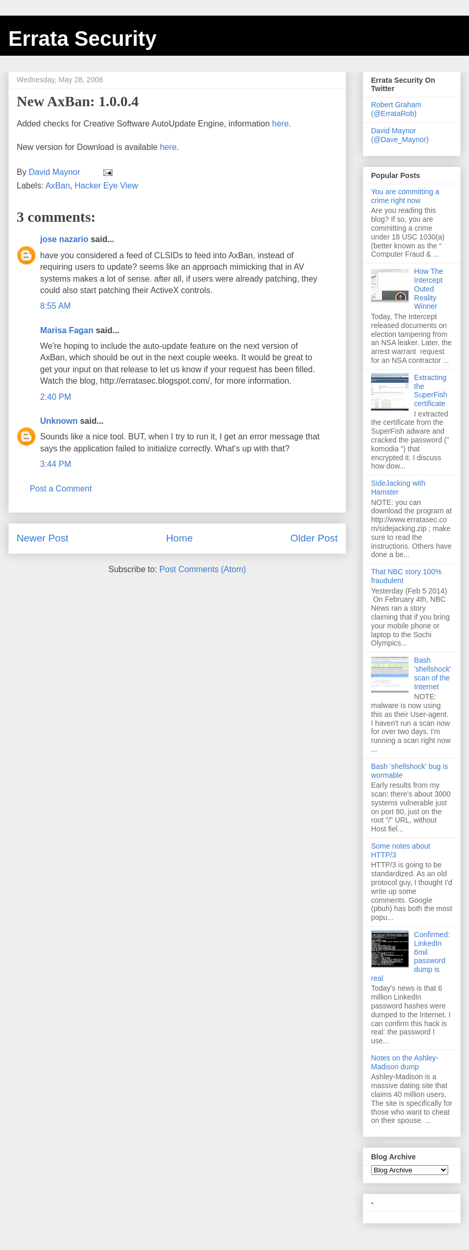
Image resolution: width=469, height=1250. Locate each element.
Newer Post (42, 538)
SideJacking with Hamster (398, 487)
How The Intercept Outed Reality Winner (428, 288)
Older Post (314, 538)
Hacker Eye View (106, 185)
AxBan (57, 185)
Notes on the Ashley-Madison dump (404, 1062)
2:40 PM (55, 397)
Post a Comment (61, 488)
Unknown (59, 420)
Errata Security (82, 38)
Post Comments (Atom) (202, 569)
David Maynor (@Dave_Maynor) (400, 135)
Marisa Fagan (66, 330)
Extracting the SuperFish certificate (431, 390)
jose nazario (64, 239)
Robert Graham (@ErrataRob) (396, 109)
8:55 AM (55, 305)
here (280, 123)
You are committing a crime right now (405, 196)
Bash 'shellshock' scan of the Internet (432, 673)
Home (179, 538)
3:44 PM (55, 464)
